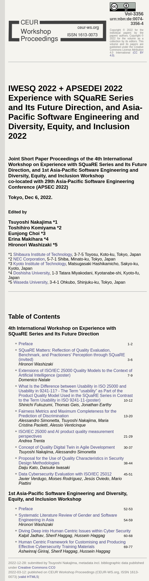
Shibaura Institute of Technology (42, 254)
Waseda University (30, 282)
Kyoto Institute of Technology (39, 264)
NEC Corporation (29, 259)
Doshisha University (31, 273)
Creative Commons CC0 (36, 567)
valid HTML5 (28, 577)
